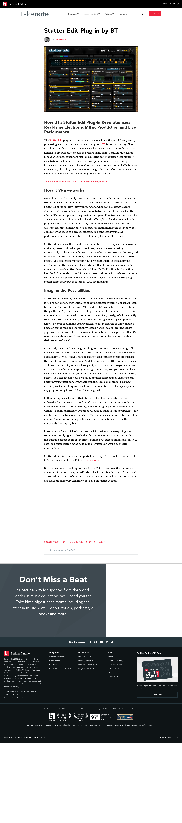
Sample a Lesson (170, 4)
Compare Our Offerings (60, 668)
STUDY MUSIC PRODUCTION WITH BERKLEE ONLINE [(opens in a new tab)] (75, 542)
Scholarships (113, 668)
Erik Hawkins (60, 39)
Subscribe (155, 13)
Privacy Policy (172, 737)
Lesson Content (92, 14)
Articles (109, 14)
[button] (142, 14)
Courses (53, 664)
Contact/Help (113, 676)
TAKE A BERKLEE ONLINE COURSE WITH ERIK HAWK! (76, 182)
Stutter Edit (56, 140)
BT (103, 144)
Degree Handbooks (87, 668)
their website (91, 460)
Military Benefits (85, 660)
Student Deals (84, 656)
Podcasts (124, 14)
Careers (111, 672)
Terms (161, 737)
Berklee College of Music (35, 737)
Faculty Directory (115, 660)
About (110, 656)
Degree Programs (57, 656)
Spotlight (73, 14)
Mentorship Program (87, 664)
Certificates (54, 660)
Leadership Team (115, 664)
